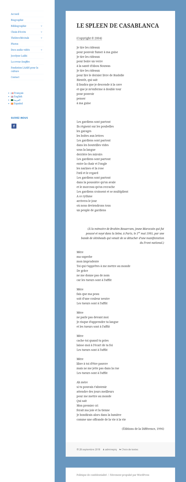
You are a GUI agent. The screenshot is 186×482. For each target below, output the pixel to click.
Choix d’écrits (18, 31)
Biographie (17, 20)
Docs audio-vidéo (20, 49)
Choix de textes (130, 449)
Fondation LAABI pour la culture (24, 69)
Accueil (15, 14)
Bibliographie (18, 25)
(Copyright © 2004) (89, 38)
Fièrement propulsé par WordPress (129, 474)
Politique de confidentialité (92, 474)
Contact (15, 77)
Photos (14, 43)
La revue (20, 61)
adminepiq (111, 449)
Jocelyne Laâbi (19, 55)
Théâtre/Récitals (20, 37)
